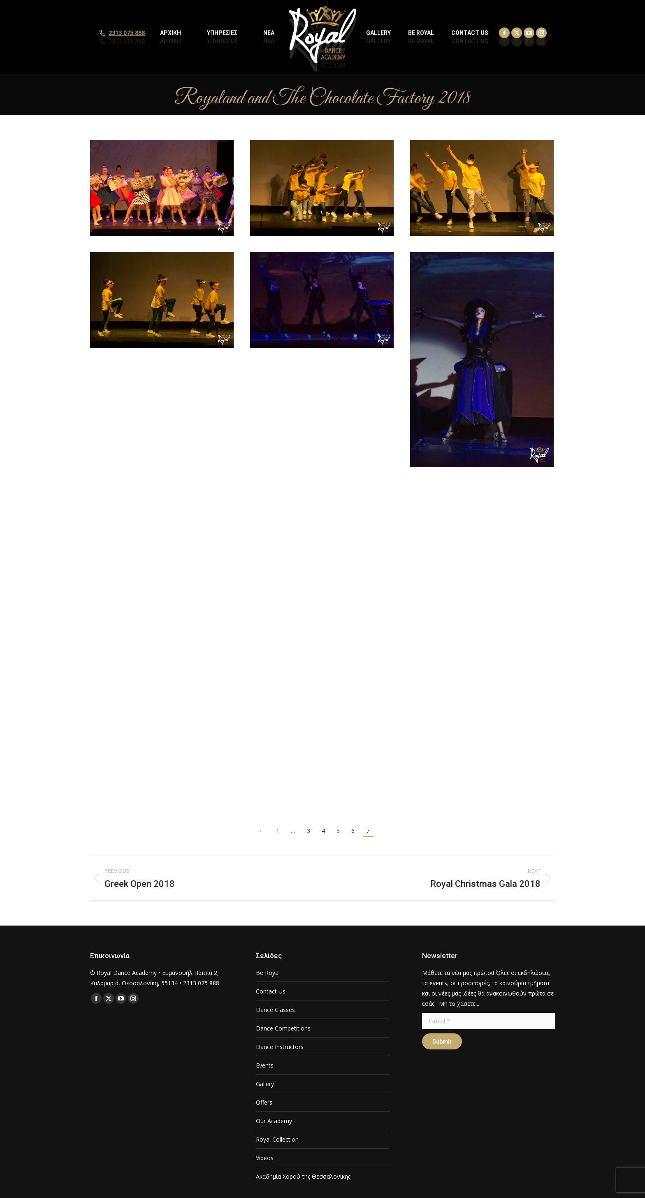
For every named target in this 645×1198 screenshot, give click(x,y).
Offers (264, 1102)
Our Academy (274, 1121)
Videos (265, 1158)
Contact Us (270, 991)
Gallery (265, 1084)
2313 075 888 (127, 41)
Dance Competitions (283, 1028)
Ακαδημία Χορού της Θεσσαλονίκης (303, 1176)
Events (265, 1065)
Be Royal (268, 973)
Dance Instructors (280, 1047)
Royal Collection (277, 1139)
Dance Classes (275, 1010)
